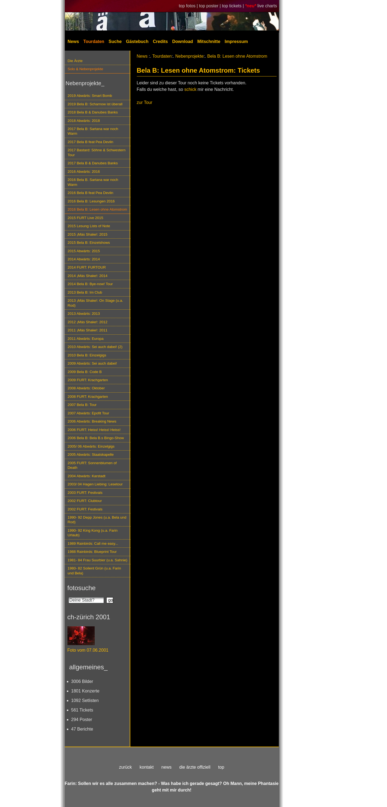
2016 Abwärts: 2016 (84, 172)
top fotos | (189, 6)
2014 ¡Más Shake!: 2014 (87, 276)
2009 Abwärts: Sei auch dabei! (92, 363)
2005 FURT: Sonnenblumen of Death (92, 465)
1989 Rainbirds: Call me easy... (93, 543)
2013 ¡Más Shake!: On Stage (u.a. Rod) (95, 302)
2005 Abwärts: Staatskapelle (91, 454)
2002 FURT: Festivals (85, 509)
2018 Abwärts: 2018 (84, 121)
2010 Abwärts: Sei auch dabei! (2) (95, 347)
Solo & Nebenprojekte (85, 69)
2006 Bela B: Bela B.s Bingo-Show (96, 438)
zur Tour (145, 102)
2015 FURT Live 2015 (85, 218)
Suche (115, 41)
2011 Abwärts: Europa (86, 339)
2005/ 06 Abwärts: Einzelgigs (91, 446)
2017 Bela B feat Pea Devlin (90, 142)
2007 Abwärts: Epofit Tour (88, 413)
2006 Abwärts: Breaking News (92, 421)
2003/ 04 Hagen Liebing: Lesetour (95, 484)
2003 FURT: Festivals (85, 493)
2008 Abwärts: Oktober (86, 388)
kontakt (147, 767)
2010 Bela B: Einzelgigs (87, 355)
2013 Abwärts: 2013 (84, 314)
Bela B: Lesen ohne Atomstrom (237, 56)
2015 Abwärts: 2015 (84, 251)
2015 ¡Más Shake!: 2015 (87, 234)
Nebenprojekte (189, 56)
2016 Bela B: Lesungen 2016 (91, 201)
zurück (125, 767)
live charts (267, 6)
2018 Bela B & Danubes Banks (93, 112)
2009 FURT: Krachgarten (88, 380)
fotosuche (81, 588)
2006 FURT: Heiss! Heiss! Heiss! (94, 430)
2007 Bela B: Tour (82, 405)
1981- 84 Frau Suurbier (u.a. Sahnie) (98, 560)
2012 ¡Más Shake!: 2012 (87, 322)
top (221, 767)
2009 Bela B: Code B (85, 372)
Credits (160, 41)
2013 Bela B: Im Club (85, 292)
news (166, 767)
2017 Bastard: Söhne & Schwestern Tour (97, 152)
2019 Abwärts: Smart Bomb (90, 96)
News (73, 41)
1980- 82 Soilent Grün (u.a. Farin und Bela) (94, 570)
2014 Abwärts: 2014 (84, 259)
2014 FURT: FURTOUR (87, 267)
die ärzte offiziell (194, 767)
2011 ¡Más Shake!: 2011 (87, 330)
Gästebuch (137, 41)
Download (182, 41)
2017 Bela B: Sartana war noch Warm (93, 131)
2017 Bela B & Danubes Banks (93, 163)
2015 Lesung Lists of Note (89, 226)
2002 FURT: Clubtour (85, 501)
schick (190, 89)
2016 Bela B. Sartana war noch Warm (93, 182)
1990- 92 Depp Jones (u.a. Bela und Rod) (97, 519)
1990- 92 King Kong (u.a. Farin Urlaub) (93, 532)
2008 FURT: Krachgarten (88, 397)
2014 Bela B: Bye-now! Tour (90, 284)
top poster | (210, 6)
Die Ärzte (75, 61)
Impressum (236, 41)
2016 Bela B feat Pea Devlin (90, 193)
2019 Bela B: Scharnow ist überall (95, 104)
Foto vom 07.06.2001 (88, 650)
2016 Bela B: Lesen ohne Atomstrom (97, 209)
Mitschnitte (208, 41)
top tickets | (233, 6)
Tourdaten (93, 41)
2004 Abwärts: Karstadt (87, 476)
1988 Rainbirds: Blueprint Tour (92, 552)
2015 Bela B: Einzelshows (89, 243)
